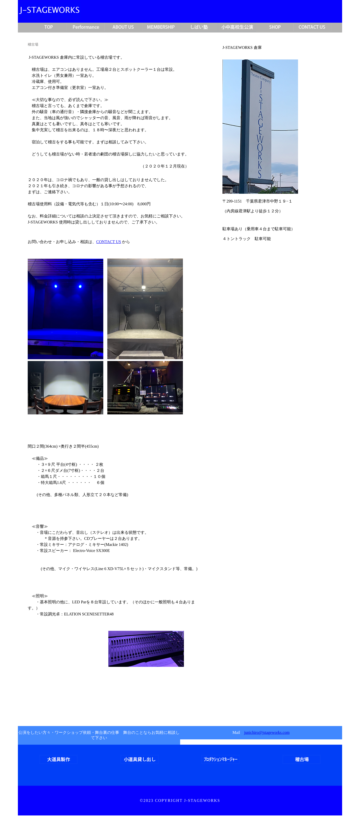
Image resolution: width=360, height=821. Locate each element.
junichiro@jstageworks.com (266, 732)
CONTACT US (108, 242)
